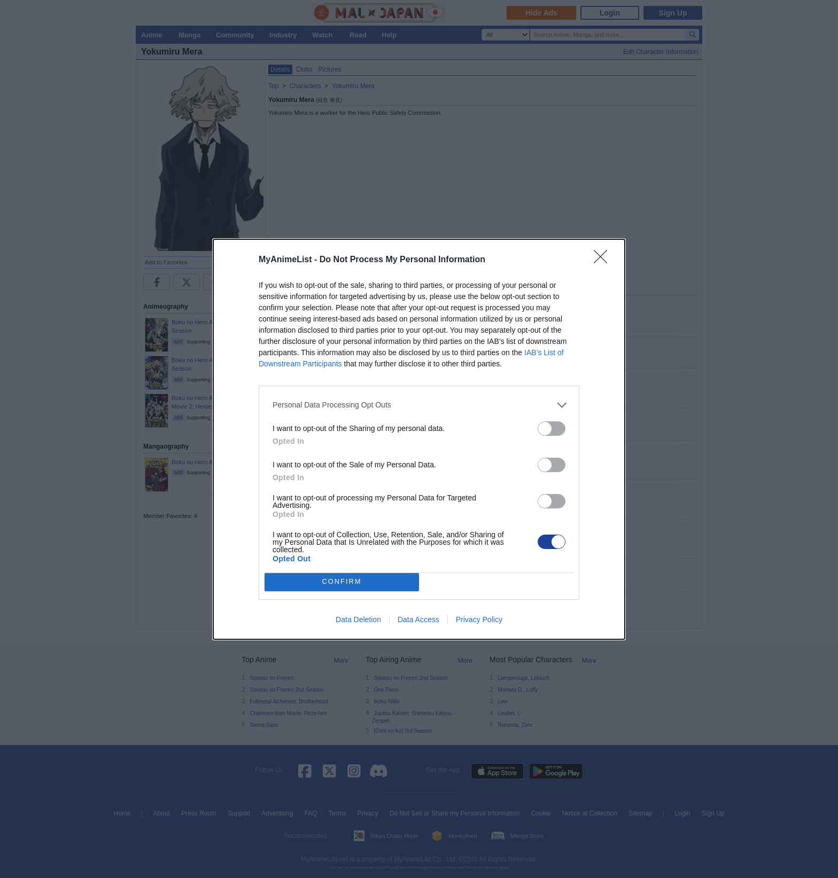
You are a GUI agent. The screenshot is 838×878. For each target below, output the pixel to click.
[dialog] (419, 439)
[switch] (551, 428)
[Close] (604, 260)
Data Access (418, 619)
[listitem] (419, 405)
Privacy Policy (479, 619)
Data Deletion (358, 619)
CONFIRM (342, 582)
